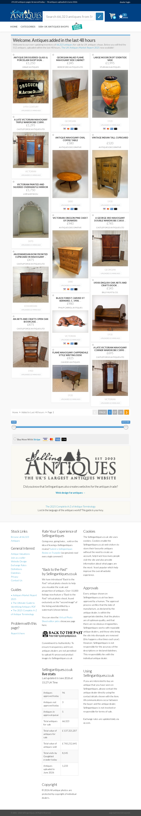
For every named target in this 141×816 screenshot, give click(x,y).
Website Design (19, 561)
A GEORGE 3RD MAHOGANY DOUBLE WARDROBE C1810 (110, 219)
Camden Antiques (70, 362)
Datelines (16, 572)
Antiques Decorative (70, 147)
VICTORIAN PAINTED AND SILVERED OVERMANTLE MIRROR (30, 185)
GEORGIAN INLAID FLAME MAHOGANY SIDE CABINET (70, 58)
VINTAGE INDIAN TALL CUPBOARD (110, 137)
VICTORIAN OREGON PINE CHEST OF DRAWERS (70, 219)
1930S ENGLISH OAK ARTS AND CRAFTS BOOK (110, 284)
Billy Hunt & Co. (110, 292)
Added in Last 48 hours (33, 412)
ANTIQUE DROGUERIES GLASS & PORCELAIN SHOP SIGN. (31, 58)
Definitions (16, 569)
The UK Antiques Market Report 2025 (80, 47)
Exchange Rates (19, 565)
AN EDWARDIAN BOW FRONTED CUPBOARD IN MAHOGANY (31, 255)
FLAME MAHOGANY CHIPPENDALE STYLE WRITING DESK (70, 354)
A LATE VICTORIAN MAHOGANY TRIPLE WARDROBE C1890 (30, 121)
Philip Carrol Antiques (70, 307)
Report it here (18, 633)
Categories (28, 26)
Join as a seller (18, 557)
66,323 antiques (64, 44)
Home (14, 26)
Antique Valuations (20, 553)
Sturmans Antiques (110, 67)
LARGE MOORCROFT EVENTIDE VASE (110, 58)
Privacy (14, 576)
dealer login (125, 2)
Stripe (36, 439)
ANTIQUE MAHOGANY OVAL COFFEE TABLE (70, 139)
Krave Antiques (31, 67)
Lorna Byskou (30, 194)
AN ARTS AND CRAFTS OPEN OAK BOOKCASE (30, 320)
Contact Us (16, 580)
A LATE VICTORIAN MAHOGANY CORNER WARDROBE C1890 (110, 349)
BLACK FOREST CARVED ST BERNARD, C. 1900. (70, 299)
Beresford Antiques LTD (70, 67)
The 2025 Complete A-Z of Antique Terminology (70, 506)
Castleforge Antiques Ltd (31, 129)
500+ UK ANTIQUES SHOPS (53, 26)
